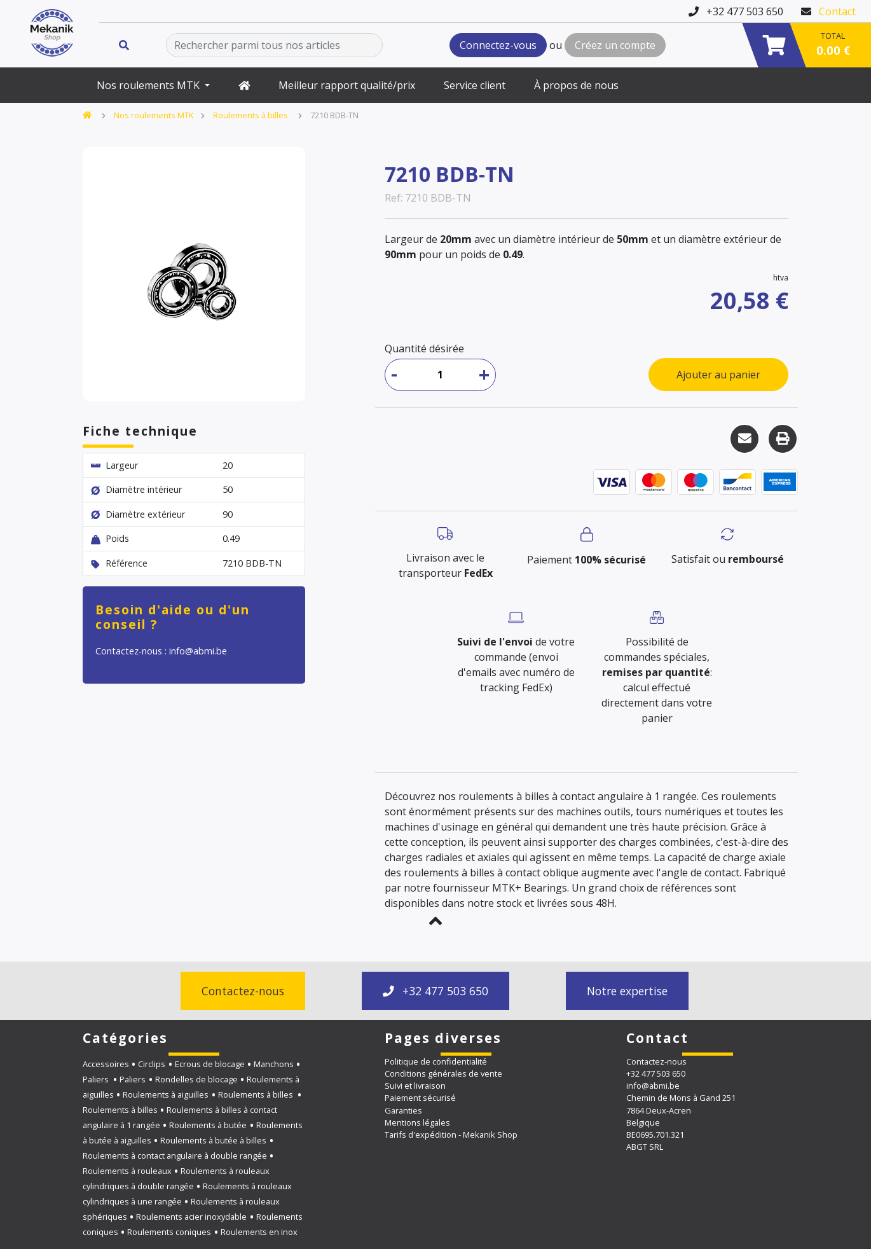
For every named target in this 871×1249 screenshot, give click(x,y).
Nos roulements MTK (149, 85)
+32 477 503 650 (435, 990)
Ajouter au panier (718, 375)
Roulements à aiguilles (166, 1094)
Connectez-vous (498, 45)
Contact (837, 11)
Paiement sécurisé (420, 1097)
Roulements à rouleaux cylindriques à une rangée (187, 1193)
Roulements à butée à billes (213, 1140)
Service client (474, 85)
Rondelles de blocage (196, 1079)
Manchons (274, 1064)
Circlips (151, 1064)
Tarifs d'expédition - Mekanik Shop (451, 1134)
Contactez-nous (243, 990)
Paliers (97, 1079)
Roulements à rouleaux (127, 1171)
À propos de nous (576, 85)
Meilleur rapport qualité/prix (346, 85)
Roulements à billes (251, 115)
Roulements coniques (169, 1232)
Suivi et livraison (415, 1085)
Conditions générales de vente (443, 1073)
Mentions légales (417, 1122)
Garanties (403, 1110)
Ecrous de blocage (210, 1064)
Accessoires (106, 1064)
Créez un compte (615, 45)
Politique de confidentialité (436, 1061)
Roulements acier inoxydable (191, 1216)
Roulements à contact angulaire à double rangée (175, 1155)
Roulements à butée (208, 1125)
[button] (435, 921)
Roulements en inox (259, 1232)
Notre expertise (627, 990)
